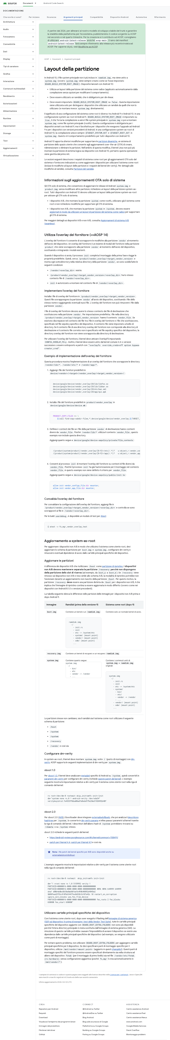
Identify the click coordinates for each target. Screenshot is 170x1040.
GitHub (42, 1034)
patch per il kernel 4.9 (81, 842)
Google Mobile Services (136, 1026)
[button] (15, 22)
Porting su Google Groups (93, 1034)
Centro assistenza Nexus (136, 1017)
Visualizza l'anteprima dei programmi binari (57, 1021)
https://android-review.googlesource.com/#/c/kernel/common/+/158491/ (84, 837)
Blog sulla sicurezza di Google (95, 1021)
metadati (85, 775)
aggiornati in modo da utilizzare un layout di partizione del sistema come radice (87, 212)
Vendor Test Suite (101, 921)
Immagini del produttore (49, 1026)
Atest (103, 516)
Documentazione (13, 11)
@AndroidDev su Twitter (93, 1013)
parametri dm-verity (54, 779)
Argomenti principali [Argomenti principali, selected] (73, 17)
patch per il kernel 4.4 (60, 842)
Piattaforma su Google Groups (95, 1026)
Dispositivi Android (119, 17)
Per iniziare (34, 17)
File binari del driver (47, 1030)
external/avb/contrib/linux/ (63, 855)
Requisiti (42, 1013)
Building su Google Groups (94, 1030)
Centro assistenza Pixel (135, 1013)
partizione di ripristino (112, 566)
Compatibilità (96, 17)
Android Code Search (53, 3)
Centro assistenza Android (137, 1009)
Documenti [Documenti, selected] (28, 3)
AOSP (46, 59)
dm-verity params (89, 820)
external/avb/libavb (101, 817)
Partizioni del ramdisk (84, 169)
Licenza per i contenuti (119, 975)
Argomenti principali (72, 59)
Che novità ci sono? (12, 17)
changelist (117, 949)
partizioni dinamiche (107, 141)
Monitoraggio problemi (136, 1034)
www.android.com (134, 1021)
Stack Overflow (132, 1030)
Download (43, 1017)
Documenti (56, 59)
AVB (61, 817)
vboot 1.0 (52, 775)
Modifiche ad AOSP (87, 47)
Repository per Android (48, 1009)
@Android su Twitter (91, 1009)
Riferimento (160, 17)
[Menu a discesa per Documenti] (36, 3)
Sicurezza (51, 17)
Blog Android (88, 1017)
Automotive (141, 17)
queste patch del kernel (109, 779)
